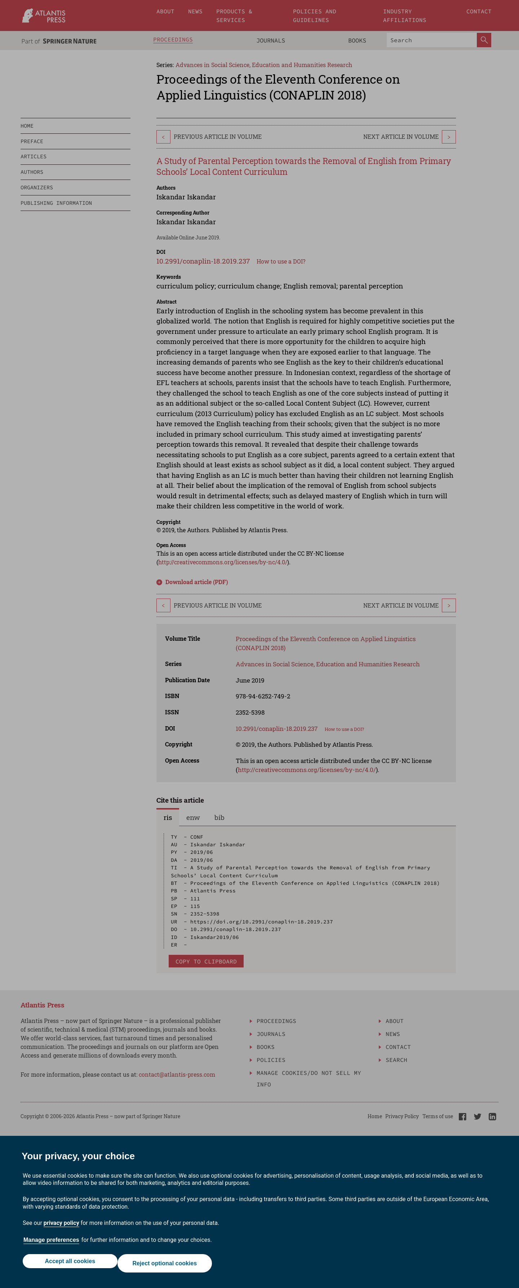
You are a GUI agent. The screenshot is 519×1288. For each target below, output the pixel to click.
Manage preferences (51, 1244)
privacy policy (61, 1227)
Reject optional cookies (166, 1265)
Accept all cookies (68, 1265)
